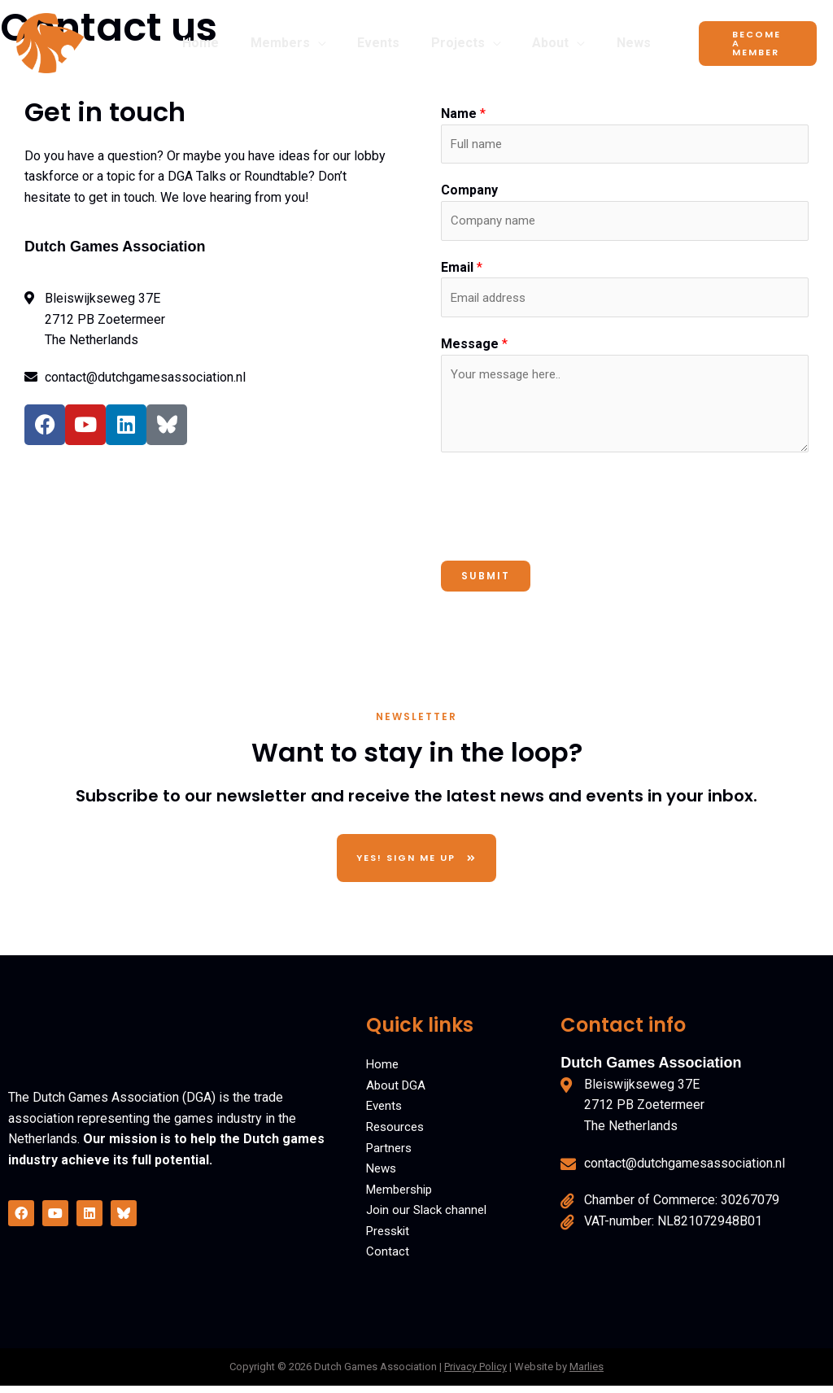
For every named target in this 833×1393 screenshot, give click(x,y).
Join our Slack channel (429, 1217)
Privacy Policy (475, 1375)
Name (463, 113)
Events (385, 1113)
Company (469, 192)
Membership (402, 1196)
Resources (397, 1134)
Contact (387, 1259)
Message (474, 351)
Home (383, 1072)
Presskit (390, 1238)
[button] (326, 43)
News (382, 1176)
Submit (485, 583)
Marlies (586, 1375)
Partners (390, 1155)
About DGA (397, 1092)
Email (461, 272)
